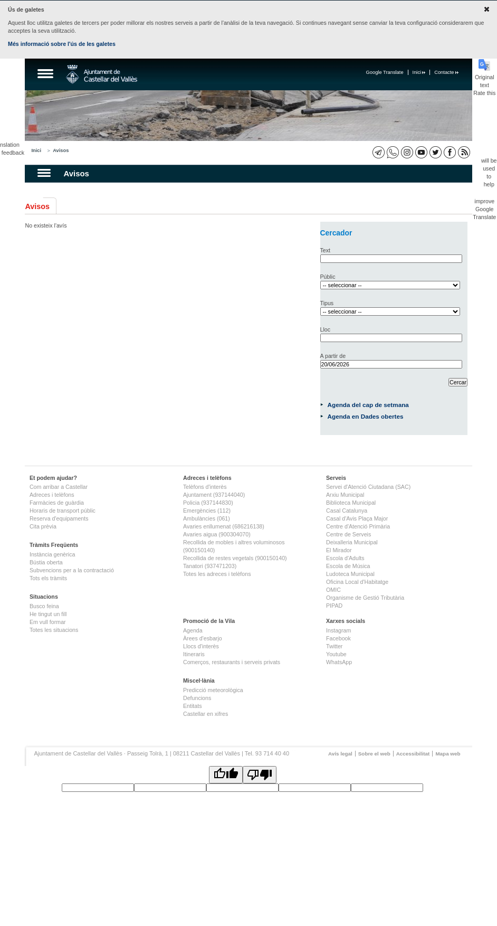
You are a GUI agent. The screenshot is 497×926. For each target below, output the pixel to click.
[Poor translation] (259, 774)
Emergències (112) (207, 510)
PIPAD (334, 605)
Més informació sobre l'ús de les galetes (62, 44)
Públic (328, 276)
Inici (419, 72)
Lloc (325, 329)
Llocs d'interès (201, 646)
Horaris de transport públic (62, 510)
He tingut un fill (48, 614)
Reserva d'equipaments (59, 518)
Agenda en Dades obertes (366, 416)
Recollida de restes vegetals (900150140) (235, 558)
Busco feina (44, 606)
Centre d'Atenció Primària (358, 526)
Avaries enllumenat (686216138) (223, 526)
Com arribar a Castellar (59, 487)
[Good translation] (226, 774)
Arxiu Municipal (345, 495)
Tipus (327, 303)
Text (325, 250)
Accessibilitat (413, 754)
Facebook (338, 638)
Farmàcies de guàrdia (57, 502)
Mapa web (447, 754)
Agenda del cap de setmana (368, 404)
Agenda (193, 630)
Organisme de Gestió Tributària (365, 597)
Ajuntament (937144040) (214, 495)
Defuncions (197, 698)
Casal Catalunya (346, 510)
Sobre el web (374, 754)
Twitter (334, 646)
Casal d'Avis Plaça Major (357, 518)
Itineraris (194, 654)
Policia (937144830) (208, 502)
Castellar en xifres (205, 714)
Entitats (192, 706)
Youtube (336, 654)
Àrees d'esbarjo (202, 638)
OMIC (333, 590)
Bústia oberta (46, 562)
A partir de (333, 356)
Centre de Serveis (348, 534)
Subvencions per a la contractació (72, 570)
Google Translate (385, 72)
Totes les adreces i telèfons (217, 574)
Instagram (338, 630)
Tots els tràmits (48, 578)
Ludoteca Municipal (350, 574)
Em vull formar (48, 622)
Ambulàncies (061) (206, 518)
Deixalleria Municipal (352, 542)
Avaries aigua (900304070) (217, 534)
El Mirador (339, 550)
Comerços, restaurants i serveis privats (231, 662)
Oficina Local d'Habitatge (357, 582)
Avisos (61, 150)
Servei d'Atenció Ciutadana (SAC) (368, 487)
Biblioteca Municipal (351, 502)
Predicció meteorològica (213, 690)
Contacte (446, 72)
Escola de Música (348, 566)
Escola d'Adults (345, 558)
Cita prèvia (43, 526)
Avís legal (340, 754)
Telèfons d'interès (205, 487)
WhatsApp (339, 662)
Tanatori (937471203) (209, 566)
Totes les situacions (54, 630)
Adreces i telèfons (52, 495)
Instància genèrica (52, 554)
